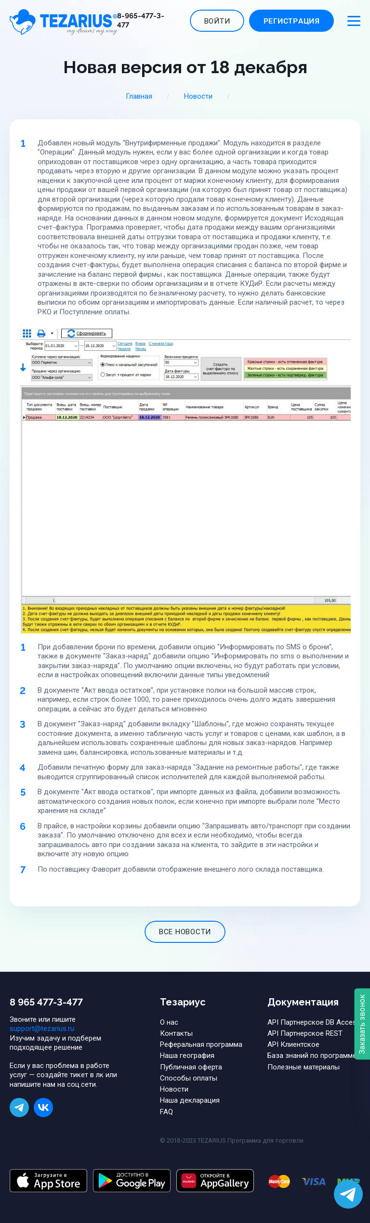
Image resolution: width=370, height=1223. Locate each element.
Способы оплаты (188, 1078)
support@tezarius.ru (42, 1028)
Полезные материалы (303, 1067)
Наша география (187, 1055)
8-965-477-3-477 (140, 21)
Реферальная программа (201, 1044)
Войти (217, 21)
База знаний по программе (312, 1055)
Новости (198, 96)
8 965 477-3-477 (46, 1002)
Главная (139, 96)
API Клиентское (293, 1044)
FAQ (166, 1111)
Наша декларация (190, 1100)
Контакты (176, 1033)
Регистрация (292, 21)
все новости (185, 931)
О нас (169, 1022)
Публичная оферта (191, 1067)
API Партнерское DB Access (313, 1022)
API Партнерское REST (305, 1033)
